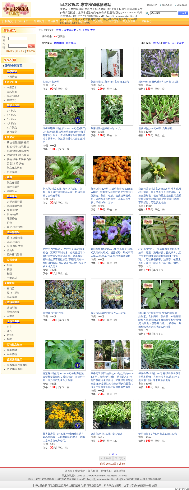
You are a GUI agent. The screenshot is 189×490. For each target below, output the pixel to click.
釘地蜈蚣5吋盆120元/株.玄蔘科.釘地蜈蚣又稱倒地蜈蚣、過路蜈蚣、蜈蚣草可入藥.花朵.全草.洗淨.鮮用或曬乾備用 (112, 252)
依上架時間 (178, 42)
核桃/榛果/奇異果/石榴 (19, 159)
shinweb (185, 489)
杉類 (9, 273)
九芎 (9, 330)
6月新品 (11, 115)
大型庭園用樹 (14, 201)
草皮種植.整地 (14, 369)
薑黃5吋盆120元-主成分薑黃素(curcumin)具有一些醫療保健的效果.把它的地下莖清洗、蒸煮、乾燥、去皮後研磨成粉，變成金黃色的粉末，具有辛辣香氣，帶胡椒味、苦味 (112, 195)
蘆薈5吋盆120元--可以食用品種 (155, 128)
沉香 (9, 326)
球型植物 (12, 218)
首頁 (58, 30)
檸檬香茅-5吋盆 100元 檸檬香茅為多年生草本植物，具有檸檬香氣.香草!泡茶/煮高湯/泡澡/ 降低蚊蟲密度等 (159, 377)
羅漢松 (10, 335)
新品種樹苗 (13, 182)
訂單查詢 (181, 5)
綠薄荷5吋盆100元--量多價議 (106, 433)
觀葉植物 (12, 350)
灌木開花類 (70, 30)
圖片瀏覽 (59, 42)
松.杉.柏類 (12, 214)
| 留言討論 (112, 21)
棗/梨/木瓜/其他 (15, 163)
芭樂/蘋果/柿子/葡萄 (18, 155)
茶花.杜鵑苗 (13, 241)
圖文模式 (71, 42)
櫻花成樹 (12, 296)
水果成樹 (12, 171)
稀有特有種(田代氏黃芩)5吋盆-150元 (158, 81)
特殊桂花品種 (14, 254)
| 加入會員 (21, 21)
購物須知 (10, 51)
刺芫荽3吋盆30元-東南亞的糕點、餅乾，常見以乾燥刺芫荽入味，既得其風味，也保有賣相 (64, 192)
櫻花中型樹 (13, 292)
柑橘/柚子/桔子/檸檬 (18, 146)
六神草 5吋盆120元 (53, 313)
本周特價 (12, 76)
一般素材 (12, 277)
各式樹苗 (12, 91)
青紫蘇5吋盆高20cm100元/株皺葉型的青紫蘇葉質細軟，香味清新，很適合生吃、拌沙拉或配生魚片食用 (64, 377)
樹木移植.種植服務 (17, 364)
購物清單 (166, 5)
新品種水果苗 (14, 167)
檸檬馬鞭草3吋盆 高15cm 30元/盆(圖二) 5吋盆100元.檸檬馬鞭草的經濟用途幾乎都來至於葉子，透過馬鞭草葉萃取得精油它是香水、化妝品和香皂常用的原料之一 (64, 135)
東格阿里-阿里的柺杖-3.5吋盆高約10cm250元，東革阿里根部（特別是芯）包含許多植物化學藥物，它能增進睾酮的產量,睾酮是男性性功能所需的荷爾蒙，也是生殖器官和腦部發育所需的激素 (112, 380)
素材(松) (11, 100)
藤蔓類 (10, 250)
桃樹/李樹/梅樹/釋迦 (18, 150)
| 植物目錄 (66, 21)
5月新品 (11, 119)
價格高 (157, 42)
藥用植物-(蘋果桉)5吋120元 (106, 128)
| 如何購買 (37, 21)
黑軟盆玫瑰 (13, 311)
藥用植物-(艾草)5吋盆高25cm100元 (157, 433)
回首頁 (68, 470)
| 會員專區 (82, 21)
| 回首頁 (7, 21)
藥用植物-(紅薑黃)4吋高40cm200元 (110, 81)
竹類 (9, 222)
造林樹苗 (12, 191)
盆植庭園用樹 (14, 205)
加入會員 (20, 51)
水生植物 (12, 354)
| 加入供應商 (127, 21)
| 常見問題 (96, 21)
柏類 (9, 269)
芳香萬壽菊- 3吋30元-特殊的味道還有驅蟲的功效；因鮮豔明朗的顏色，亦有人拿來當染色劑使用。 (64, 437)
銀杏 (9, 339)
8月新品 (11, 110)
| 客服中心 (144, 21)
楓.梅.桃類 (12, 210)
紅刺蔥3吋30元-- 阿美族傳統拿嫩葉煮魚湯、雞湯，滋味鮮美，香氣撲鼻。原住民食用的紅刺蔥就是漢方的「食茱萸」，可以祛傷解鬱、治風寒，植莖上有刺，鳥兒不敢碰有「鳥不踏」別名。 (159, 256)
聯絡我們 (151, 5)
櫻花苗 (10, 288)
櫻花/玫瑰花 (13, 95)
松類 (9, 265)
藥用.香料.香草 (15, 246)
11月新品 (12, 127)
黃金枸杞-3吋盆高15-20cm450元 (108, 313)
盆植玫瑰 (12, 307)
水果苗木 (12, 87)
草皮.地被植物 (14, 227)
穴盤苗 (10, 316)
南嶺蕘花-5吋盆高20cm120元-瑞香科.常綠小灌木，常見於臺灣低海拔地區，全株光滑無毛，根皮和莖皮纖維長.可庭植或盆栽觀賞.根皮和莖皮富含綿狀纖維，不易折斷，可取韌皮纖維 (159, 195)
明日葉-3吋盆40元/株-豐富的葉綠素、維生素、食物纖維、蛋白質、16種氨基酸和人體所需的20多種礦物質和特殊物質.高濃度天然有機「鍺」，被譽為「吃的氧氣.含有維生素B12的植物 (159, 320)
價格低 (166, 42)
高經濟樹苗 (13, 186)
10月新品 (12, 131)
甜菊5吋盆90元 (51, 81)
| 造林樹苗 (51, 21)
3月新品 (11, 123)
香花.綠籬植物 (14, 237)
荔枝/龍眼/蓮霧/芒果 (18, 142)
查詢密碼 (30, 51)
